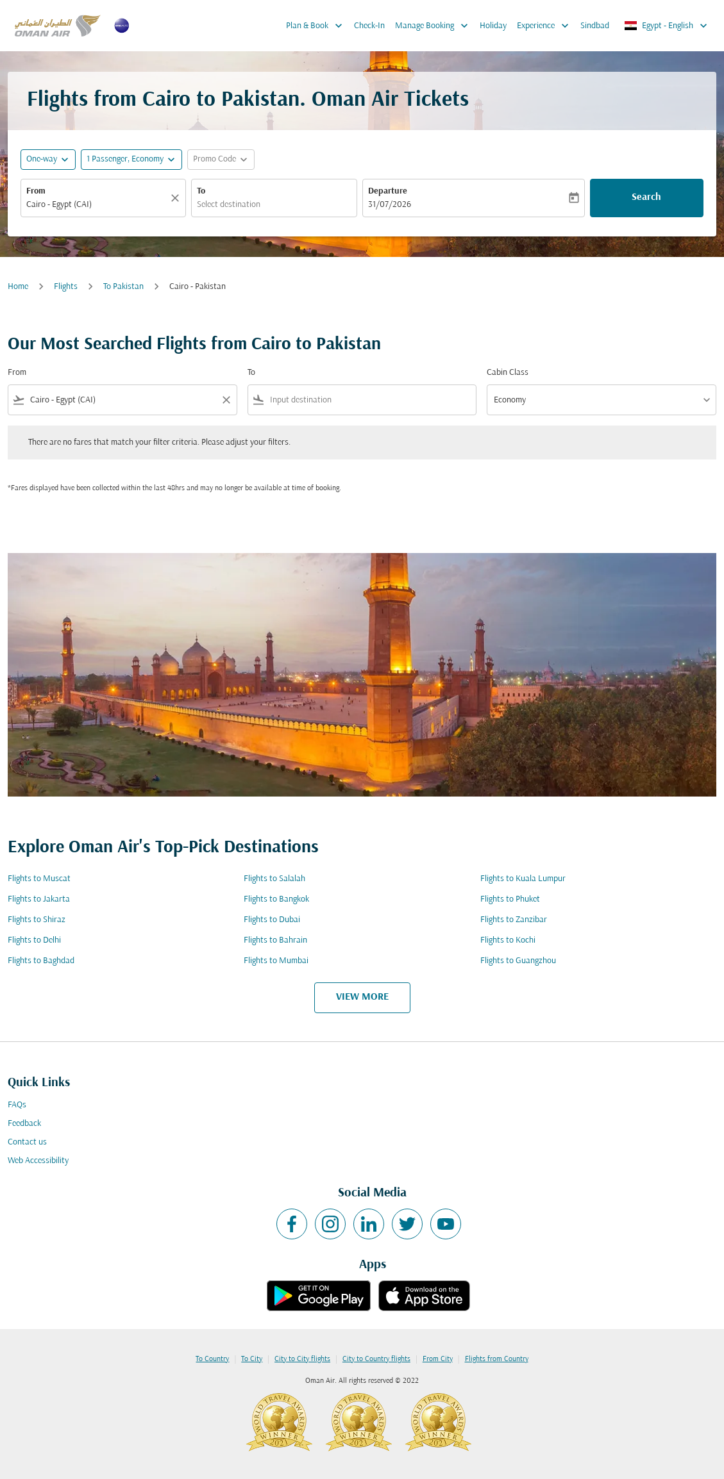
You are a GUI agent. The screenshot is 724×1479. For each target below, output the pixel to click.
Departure (387, 191)
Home (18, 287)
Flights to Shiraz (36, 920)
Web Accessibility (38, 1161)
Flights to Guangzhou (518, 961)
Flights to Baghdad (41, 961)
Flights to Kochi (507, 940)
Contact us (27, 1142)
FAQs (17, 1105)
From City (438, 1359)
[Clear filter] (226, 400)
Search (646, 197)
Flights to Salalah (274, 879)
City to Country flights (376, 1359)
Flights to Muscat (39, 879)
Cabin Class (507, 372)
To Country (212, 1359)
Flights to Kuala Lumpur (523, 879)
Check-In (369, 26)
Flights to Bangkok (276, 899)
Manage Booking (435, 26)
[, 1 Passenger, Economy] (125, 159)
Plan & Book (317, 26)
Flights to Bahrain (275, 940)
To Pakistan (123, 287)
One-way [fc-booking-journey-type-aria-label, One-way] (41, 159)
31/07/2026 (389, 205)
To (201, 191)
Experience (546, 26)
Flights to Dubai (272, 920)
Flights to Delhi (34, 940)
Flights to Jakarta (39, 899)
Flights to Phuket (510, 899)
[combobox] (96, 204)
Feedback (24, 1123)
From (36, 191)
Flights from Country (496, 1359)
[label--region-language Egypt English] (666, 26)
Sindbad (594, 26)
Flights (66, 287)
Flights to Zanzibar (513, 920)
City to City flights (302, 1359)
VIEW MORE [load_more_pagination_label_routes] (362, 997)
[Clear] (177, 198)
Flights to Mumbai (276, 961)
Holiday (493, 26)
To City (251, 1359)
